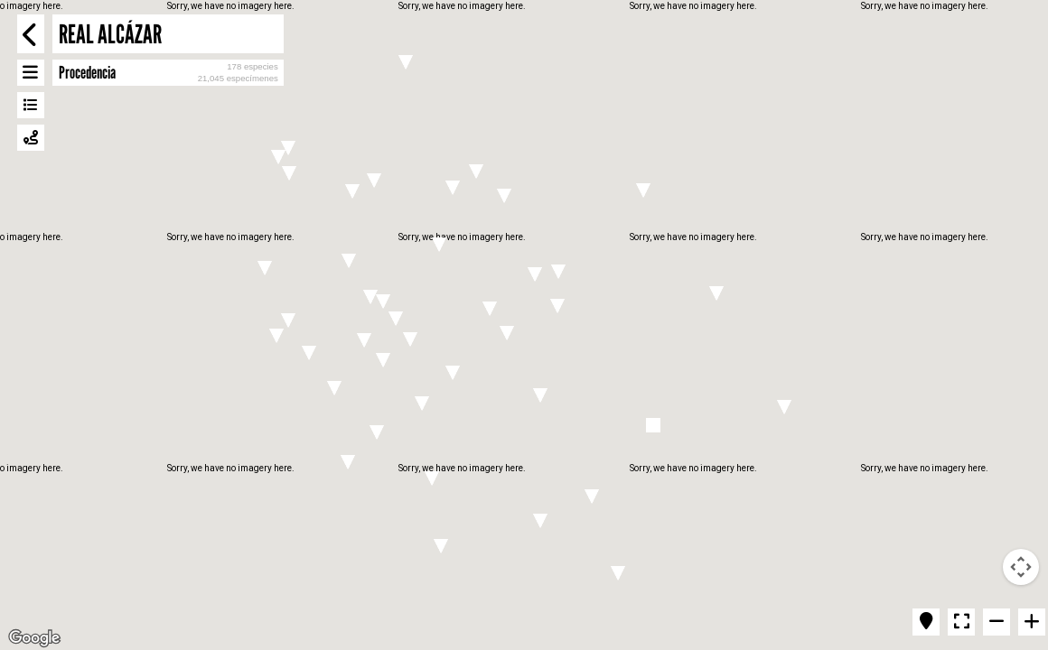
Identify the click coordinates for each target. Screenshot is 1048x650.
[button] (476, 171)
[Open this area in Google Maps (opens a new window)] (34, 638)
